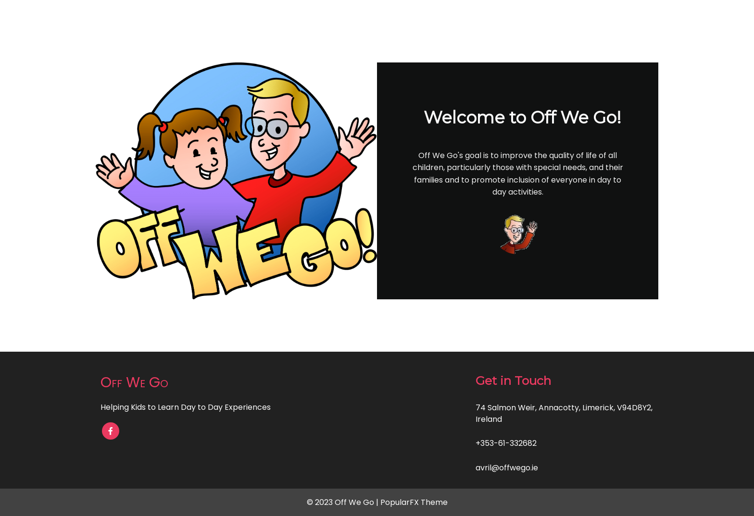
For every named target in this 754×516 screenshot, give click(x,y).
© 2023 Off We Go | (343, 502)
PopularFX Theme (414, 502)
